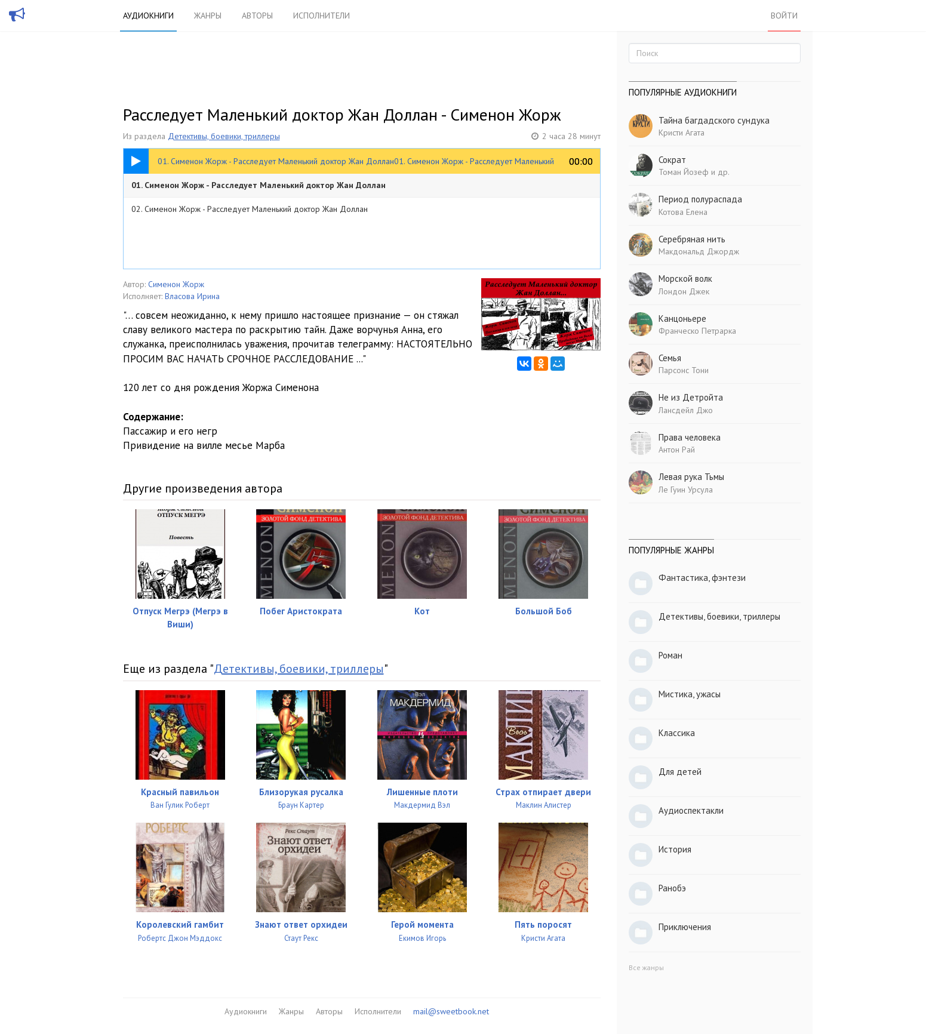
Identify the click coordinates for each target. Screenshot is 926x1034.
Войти (784, 15)
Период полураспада (700, 199)
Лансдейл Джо (686, 410)
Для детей (680, 771)
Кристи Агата (682, 132)
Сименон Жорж (176, 284)
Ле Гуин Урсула (686, 489)
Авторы (257, 15)
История (675, 849)
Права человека (690, 437)
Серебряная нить (692, 239)
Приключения (685, 927)
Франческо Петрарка (697, 330)
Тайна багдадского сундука (714, 120)
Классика (677, 732)
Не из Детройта (691, 397)
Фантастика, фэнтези (702, 577)
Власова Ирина (192, 296)
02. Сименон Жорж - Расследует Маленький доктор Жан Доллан (249, 209)
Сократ (672, 159)
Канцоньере (682, 318)
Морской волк (685, 278)
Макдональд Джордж (699, 251)
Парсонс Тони (684, 370)
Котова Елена (683, 212)
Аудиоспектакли (691, 810)
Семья (670, 358)
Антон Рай (677, 449)
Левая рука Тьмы (691, 476)
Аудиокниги (148, 15)
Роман (670, 655)
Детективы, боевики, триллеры (224, 136)
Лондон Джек (684, 291)
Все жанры (646, 967)
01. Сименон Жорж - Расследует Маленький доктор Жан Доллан (258, 185)
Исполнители (321, 15)
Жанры (207, 15)
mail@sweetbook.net (451, 1011)
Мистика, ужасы (690, 694)
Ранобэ (672, 888)
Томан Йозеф (684, 172)
